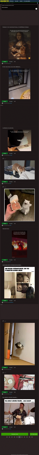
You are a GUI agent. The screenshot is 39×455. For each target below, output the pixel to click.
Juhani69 (10, 155)
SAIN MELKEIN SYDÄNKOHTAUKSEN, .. (12, 265)
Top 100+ (16, 1)
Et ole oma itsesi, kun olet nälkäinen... (12, 66)
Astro (10, 369)
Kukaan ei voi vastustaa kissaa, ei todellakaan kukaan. (16, 27)
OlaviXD (10, 103)
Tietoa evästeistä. (5, 7)
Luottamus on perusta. (8, 128)
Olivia (10, 183)
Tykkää (5, 61)
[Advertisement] (19, 18)
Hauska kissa (6, 228)
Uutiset (21, 1)
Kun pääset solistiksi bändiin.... (10, 397)
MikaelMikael (11, 302)
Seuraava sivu (14, 434)
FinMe (10, 225)
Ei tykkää (10, 61)
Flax (10, 63)
